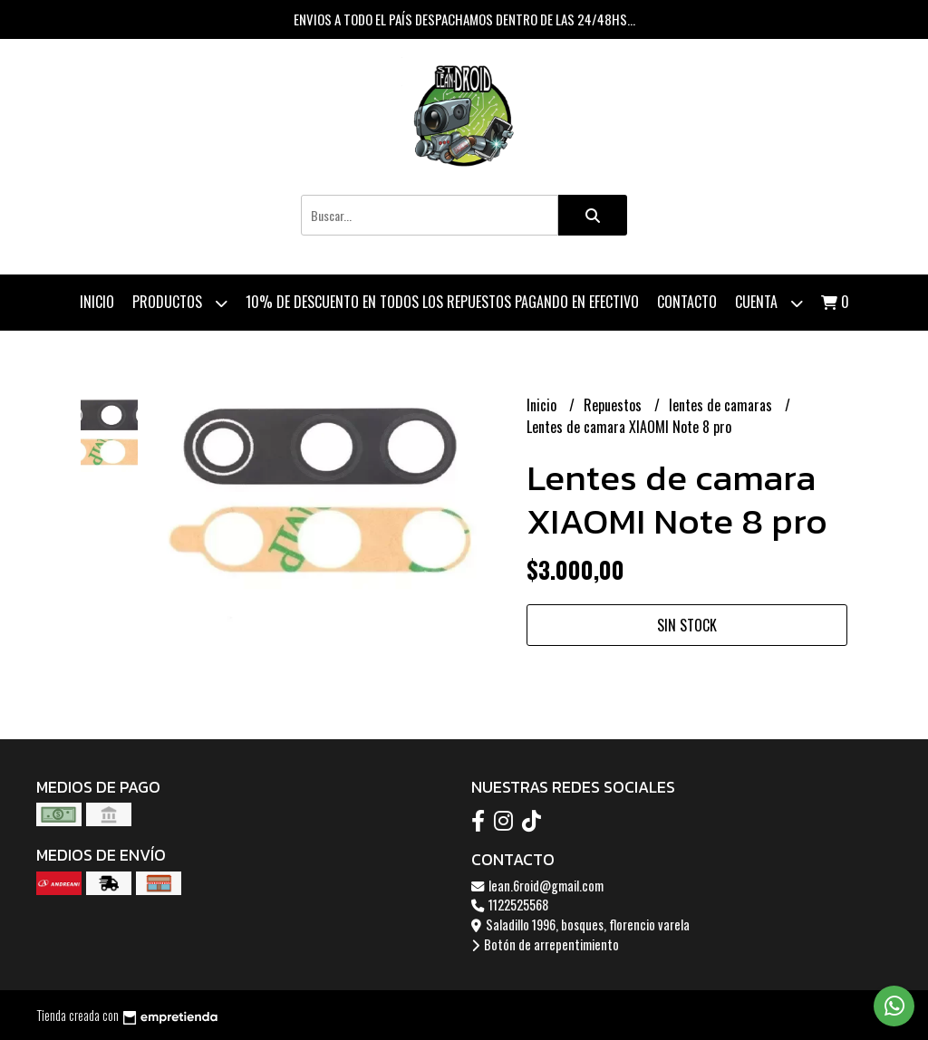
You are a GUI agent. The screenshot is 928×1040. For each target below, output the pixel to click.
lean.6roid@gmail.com (537, 885)
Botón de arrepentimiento (545, 944)
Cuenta (769, 303)
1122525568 (509, 904)
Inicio (97, 302)
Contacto (687, 302)
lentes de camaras (722, 405)
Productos (179, 303)
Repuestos (614, 405)
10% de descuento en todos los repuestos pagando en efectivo (442, 302)
